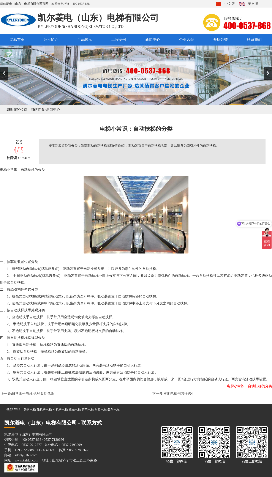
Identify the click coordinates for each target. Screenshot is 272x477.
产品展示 (84, 40)
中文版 (230, 4)
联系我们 (254, 40)
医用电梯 (88, 409)
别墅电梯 (101, 409)
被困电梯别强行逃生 (179, 393)
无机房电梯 (44, 409)
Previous (4, 73)
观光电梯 (75, 409)
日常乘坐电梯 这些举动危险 (33, 393)
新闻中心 (152, 40)
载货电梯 (114, 409)
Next (268, 73)
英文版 (253, 4)
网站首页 (17, 40)
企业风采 (186, 40)
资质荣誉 (220, 40)
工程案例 (118, 40)
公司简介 (51, 40)
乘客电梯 (30, 409)
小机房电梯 (60, 409)
